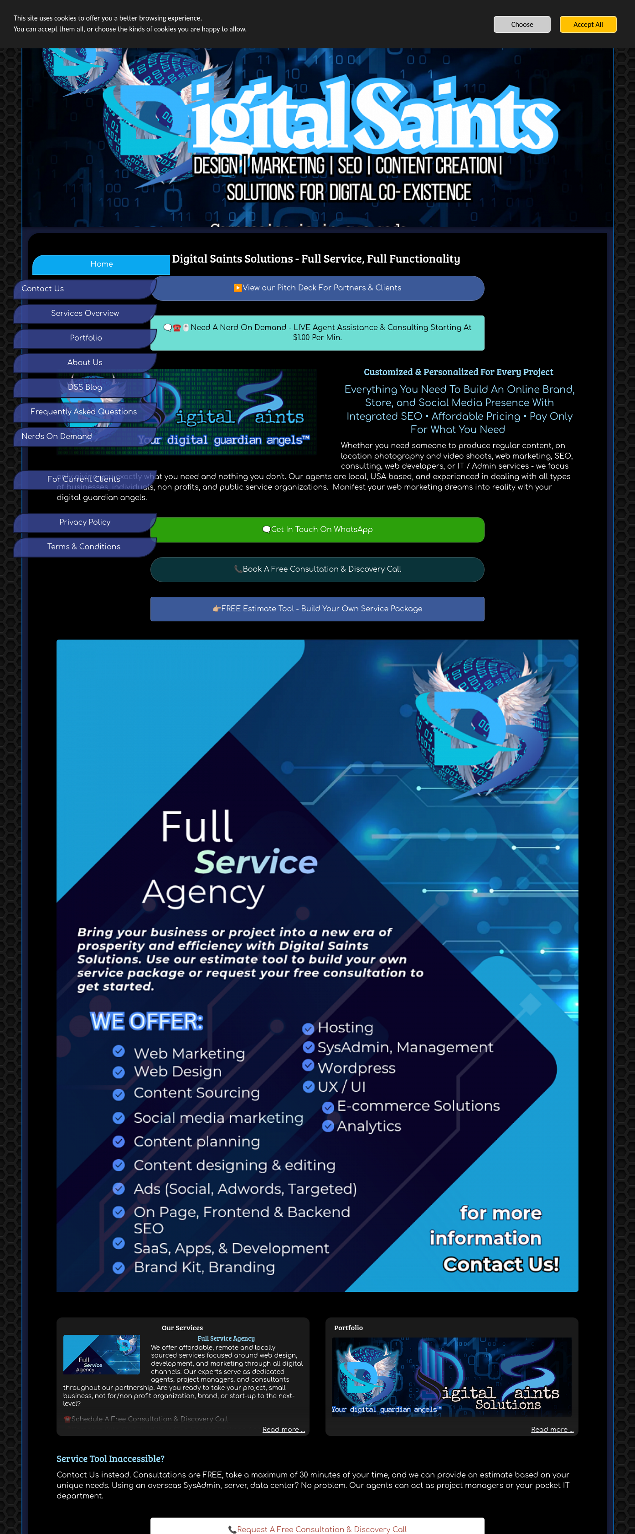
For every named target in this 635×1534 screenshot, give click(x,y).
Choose (522, 24)
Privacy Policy (275, 1448)
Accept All (588, 24)
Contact (365, 1448)
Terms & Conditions (324, 1448)
